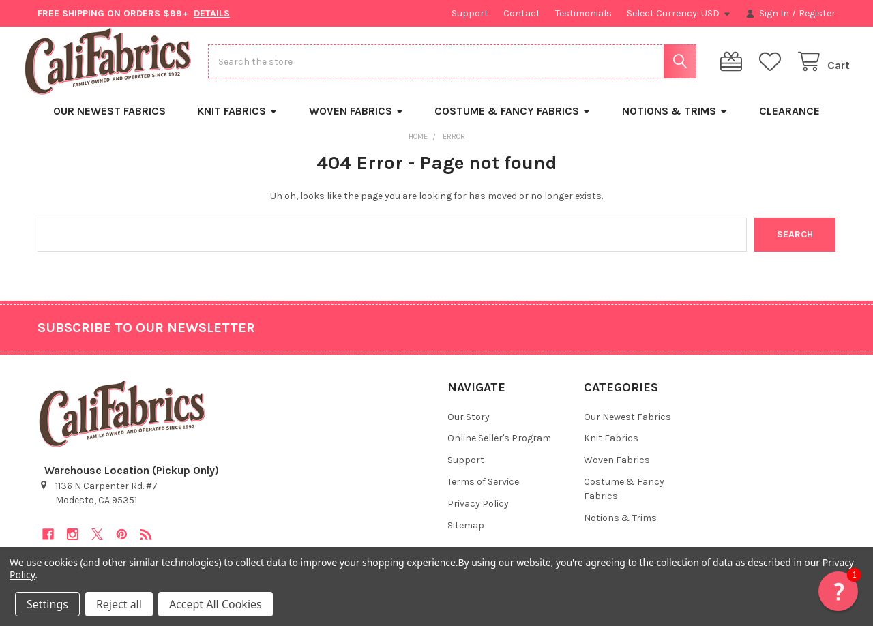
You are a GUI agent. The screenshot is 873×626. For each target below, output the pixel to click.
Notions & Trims (675, 122)
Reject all (119, 604)
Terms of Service (483, 493)
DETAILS (212, 13)
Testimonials (583, 13)
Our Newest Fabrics (109, 122)
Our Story (468, 428)
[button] (838, 591)
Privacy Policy (478, 515)
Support (470, 13)
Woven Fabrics (356, 122)
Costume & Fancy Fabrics (512, 122)
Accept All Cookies (215, 604)
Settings (47, 604)
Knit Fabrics (237, 122)
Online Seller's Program (499, 450)
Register (817, 13)
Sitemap (465, 537)
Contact (521, 13)
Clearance (789, 122)
